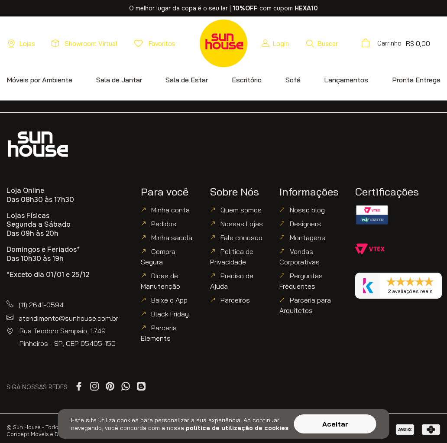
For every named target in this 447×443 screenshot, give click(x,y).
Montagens (307, 237)
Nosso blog (307, 209)
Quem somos (241, 209)
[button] (321, 43)
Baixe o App (169, 300)
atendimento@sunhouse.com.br (68, 318)
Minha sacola (171, 237)
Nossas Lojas (241, 223)
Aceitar (335, 424)
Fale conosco (241, 237)
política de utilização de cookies (237, 428)
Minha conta (170, 209)
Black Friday (170, 313)
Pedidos (163, 223)
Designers (305, 223)
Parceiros (235, 300)
